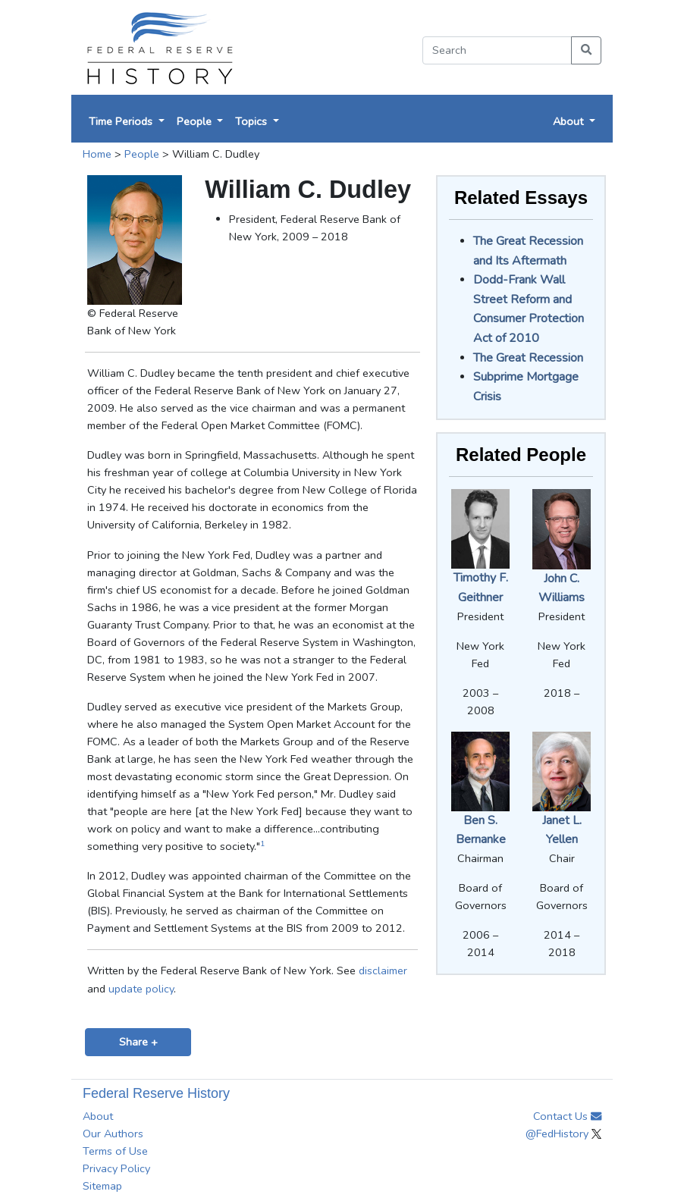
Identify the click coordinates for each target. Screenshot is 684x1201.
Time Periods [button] (122, 121)
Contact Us (567, 1116)
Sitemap (102, 1185)
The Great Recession (528, 358)
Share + (138, 1041)
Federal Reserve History (156, 1093)
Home (97, 153)
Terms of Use (115, 1151)
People (141, 153)
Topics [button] (252, 121)
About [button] (569, 121)
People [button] (196, 121)
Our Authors (113, 1133)
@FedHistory (563, 1133)
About (98, 1116)
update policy (141, 988)
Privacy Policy (116, 1168)
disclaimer (383, 970)
